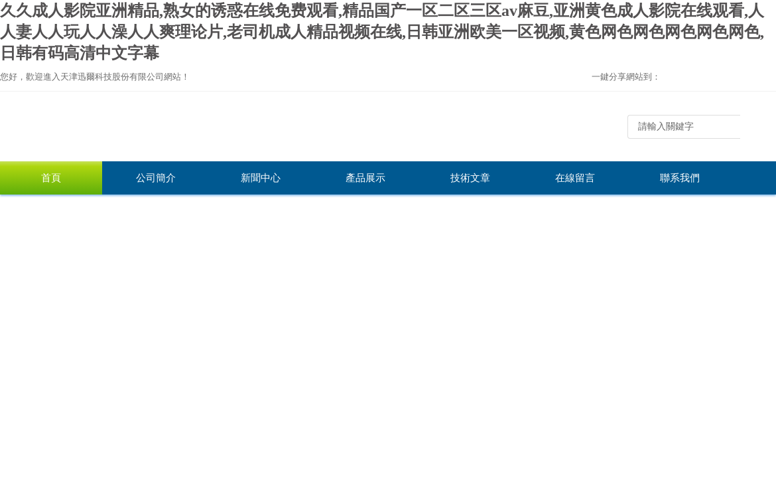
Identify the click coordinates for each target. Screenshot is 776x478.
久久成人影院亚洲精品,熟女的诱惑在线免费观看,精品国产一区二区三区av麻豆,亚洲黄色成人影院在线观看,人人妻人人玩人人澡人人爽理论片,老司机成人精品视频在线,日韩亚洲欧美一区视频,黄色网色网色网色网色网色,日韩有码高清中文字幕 (382, 32)
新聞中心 (261, 178)
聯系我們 (680, 178)
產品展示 (365, 178)
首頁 (51, 178)
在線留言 (575, 178)
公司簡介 (156, 178)
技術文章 (470, 178)
